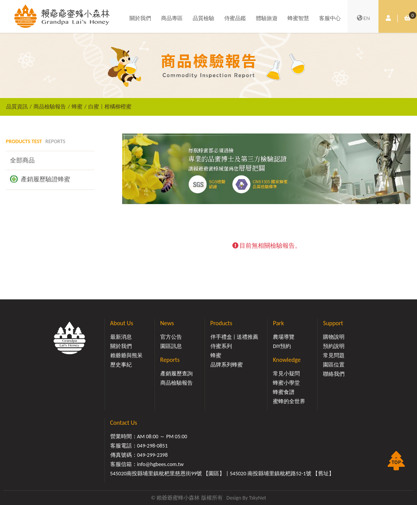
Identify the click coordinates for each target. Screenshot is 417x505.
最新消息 (121, 337)
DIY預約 (282, 346)
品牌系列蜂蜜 (226, 364)
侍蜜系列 (221, 346)
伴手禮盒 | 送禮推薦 (234, 337)
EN (363, 18)
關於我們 (140, 18)
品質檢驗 (203, 18)
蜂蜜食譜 (283, 392)
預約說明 (334, 346)
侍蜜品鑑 (235, 18)
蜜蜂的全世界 (289, 401)
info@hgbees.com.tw (160, 464)
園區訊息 (171, 346)
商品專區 (172, 18)
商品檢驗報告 (50, 106)
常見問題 (334, 355)
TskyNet (257, 498)
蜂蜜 (77, 106)
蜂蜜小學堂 (286, 383)
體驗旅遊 (266, 18)
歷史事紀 (121, 364)
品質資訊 (17, 106)
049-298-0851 (152, 446)
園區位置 (334, 364)
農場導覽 (283, 337)
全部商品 (22, 160)
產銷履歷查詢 (176, 373)
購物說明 (334, 337)
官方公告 (171, 337)
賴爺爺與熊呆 (126, 355)
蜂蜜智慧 (298, 18)
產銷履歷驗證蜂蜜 (40, 179)
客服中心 (330, 18)
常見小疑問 (286, 373)
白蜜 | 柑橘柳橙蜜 (109, 106)
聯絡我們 (334, 374)
